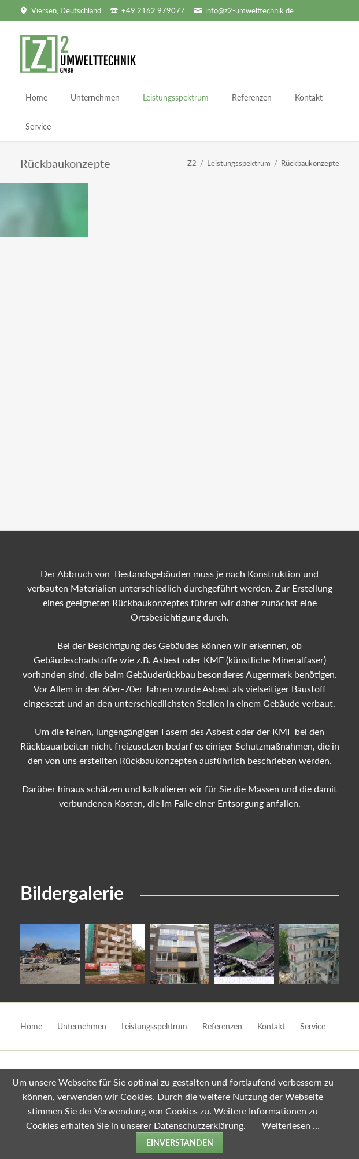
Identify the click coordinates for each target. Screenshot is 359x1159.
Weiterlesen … (291, 1125)
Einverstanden (179, 1142)
